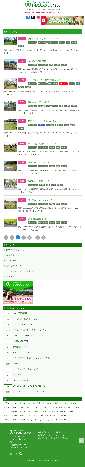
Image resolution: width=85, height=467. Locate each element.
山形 (44, 407)
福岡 (22, 143)
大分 (65, 403)
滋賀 (69, 411)
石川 (13, 415)
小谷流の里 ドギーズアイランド (43, 38)
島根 (76, 407)
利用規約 (41, 435)
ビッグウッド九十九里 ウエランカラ (45, 80)
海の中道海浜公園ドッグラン (42, 143)
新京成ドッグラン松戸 (38, 102)
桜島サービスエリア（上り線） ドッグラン (29, 330)
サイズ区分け (52, 42)
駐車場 (21, 46)
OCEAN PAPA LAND (21, 380)
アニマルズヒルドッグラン (14, 250)
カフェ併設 (42, 42)
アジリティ (32, 42)
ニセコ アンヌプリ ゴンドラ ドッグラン (28, 391)
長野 (13, 420)
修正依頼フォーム (62, 432)
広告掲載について (45, 432)
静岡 (29, 420)
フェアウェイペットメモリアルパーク (18, 271)
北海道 (8, 364)
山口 (36, 407)
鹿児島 (8, 330)
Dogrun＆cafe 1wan (37, 219)
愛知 (8, 347)
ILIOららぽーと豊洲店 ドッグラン (26, 319)
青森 (21, 420)
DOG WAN (17, 363)
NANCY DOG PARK (37, 61)
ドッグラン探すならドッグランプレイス (42, 461)
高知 (8, 386)
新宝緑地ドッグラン (21, 347)
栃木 (53, 411)
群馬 (62, 415)
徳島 (13, 411)
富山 (29, 407)
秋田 (54, 415)
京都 (13, 403)
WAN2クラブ (18, 375)
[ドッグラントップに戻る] (81, 440)
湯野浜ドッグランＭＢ (12, 266)
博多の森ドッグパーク (38, 162)
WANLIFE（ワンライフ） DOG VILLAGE (29, 386)
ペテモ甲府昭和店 (20, 313)
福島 (46, 415)
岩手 (8, 358)
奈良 (8, 380)
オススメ (41, 125)
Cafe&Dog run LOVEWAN (23, 335)
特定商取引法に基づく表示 (48, 438)
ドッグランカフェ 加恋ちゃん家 (25, 369)
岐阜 (22, 200)
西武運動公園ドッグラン (39, 181)
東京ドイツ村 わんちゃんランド (43, 121)
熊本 (5, 415)
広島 (5, 411)
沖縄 (61, 411)
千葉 (22, 39)
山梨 (8, 313)
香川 (36, 420)
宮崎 (21, 407)
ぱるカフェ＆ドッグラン (22, 324)
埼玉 (8, 336)
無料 (48, 185)
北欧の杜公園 (9, 276)
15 (37, 238)
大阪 (72, 403)
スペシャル (63, 84)
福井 (30, 415)
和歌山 (48, 403)
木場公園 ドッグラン (21, 352)
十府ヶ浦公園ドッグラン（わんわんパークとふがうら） (34, 358)
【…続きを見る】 (36, 72)
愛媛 (8, 325)
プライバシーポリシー (57, 435)
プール (61, 42)
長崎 (5, 420)
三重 (5, 403)
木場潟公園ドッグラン (12, 260)
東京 (8, 319)
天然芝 (74, 42)
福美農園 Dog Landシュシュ (41, 200)
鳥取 (52, 420)
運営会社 (65, 438)
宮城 (13, 407)
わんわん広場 (9, 255)
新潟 (36, 411)
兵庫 (21, 403)
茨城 (70, 415)
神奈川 (22, 415)
